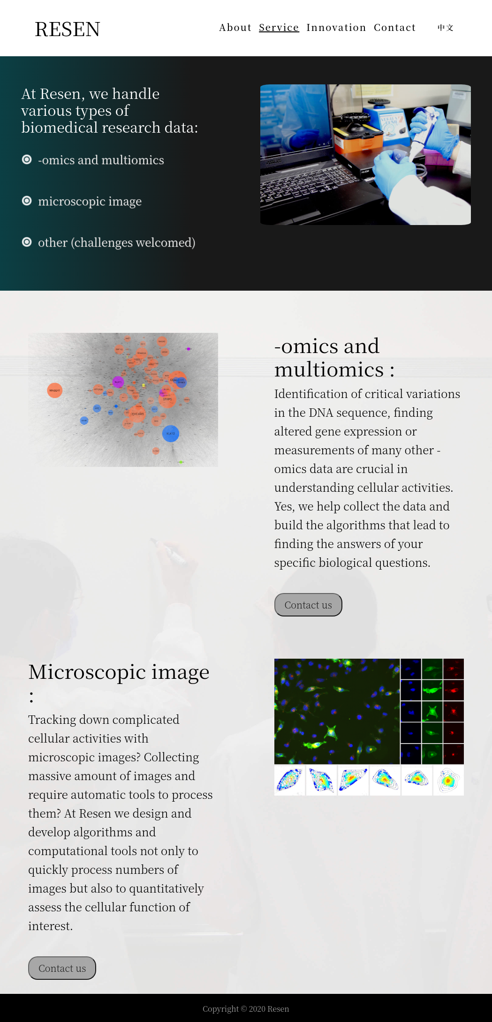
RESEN (67, 28)
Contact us (308, 604)
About (235, 27)
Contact (395, 27)
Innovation (336, 27)
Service (279, 27)
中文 (446, 27)
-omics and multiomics (101, 159)
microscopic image (90, 200)
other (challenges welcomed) (117, 241)
